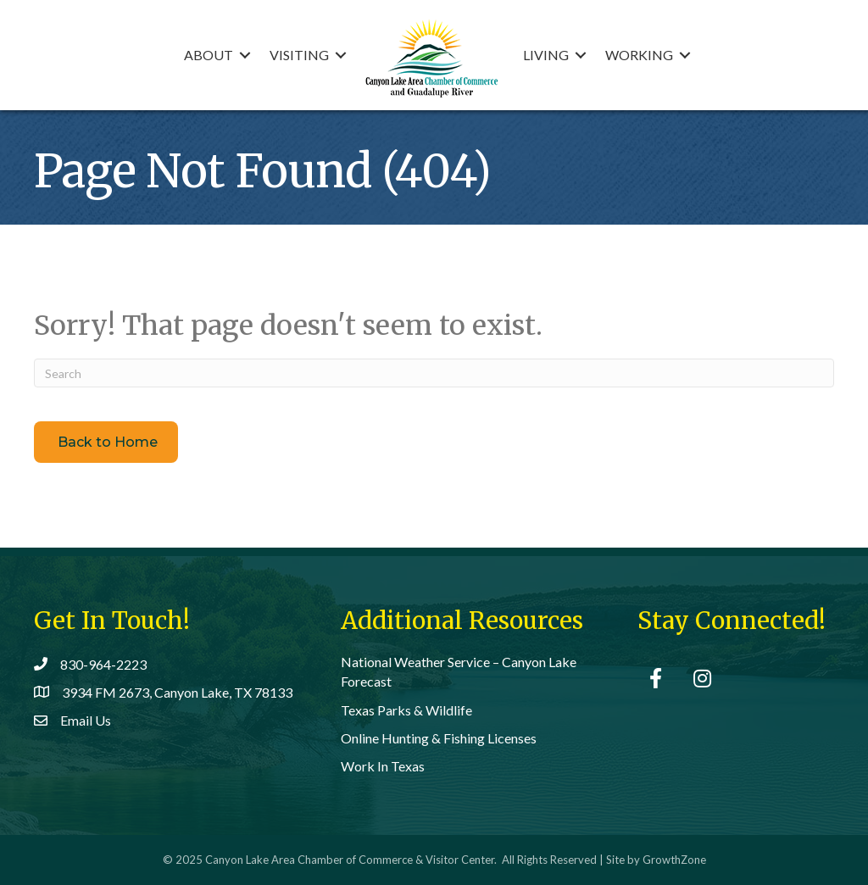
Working (639, 55)
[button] (106, 441)
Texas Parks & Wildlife (406, 710)
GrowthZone (674, 859)
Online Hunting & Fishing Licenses (439, 738)
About (208, 55)
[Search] (434, 373)
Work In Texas (383, 766)
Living (546, 55)
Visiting (299, 55)
